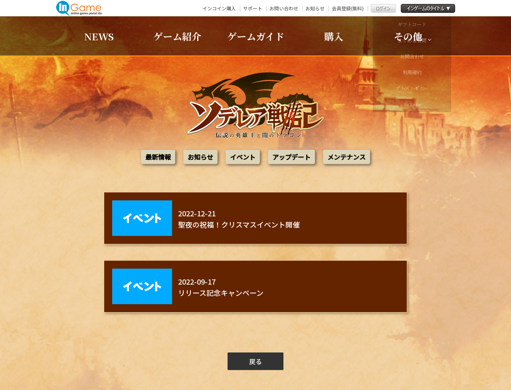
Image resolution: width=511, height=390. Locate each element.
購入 (333, 36)
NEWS (99, 36)
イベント (243, 157)
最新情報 (158, 157)
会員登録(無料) (348, 8)
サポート (252, 8)
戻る (255, 361)
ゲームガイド (255, 36)
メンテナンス (346, 157)
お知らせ (315, 8)
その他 (408, 36)
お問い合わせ (283, 8)
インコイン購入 (219, 8)
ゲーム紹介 (177, 36)
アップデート (291, 157)
